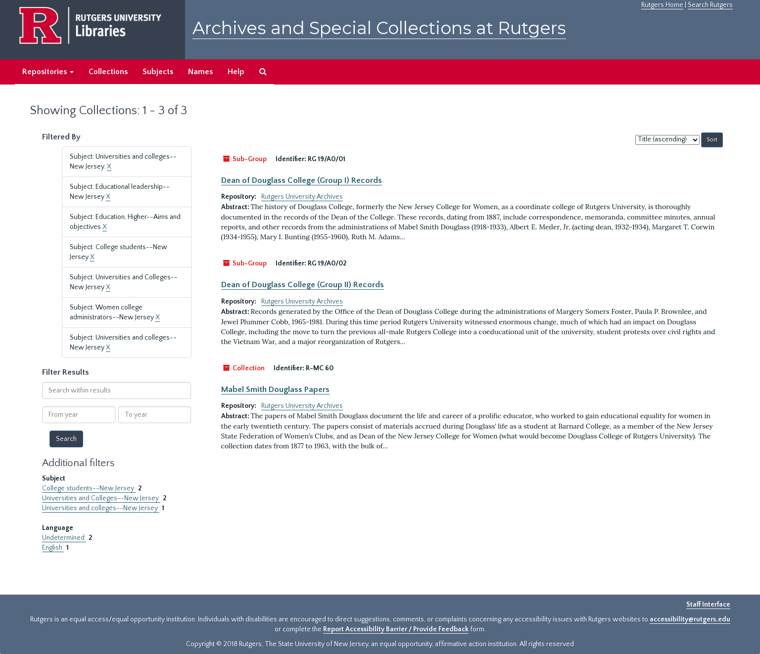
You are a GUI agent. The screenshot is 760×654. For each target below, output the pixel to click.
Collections (108, 71)
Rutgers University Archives (302, 197)
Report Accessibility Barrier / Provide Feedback (396, 629)
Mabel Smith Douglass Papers (275, 389)
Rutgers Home (662, 5)
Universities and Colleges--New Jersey (101, 498)
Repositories (48, 71)
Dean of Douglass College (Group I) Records (301, 180)
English (53, 548)
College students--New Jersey (89, 488)
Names (200, 71)
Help (236, 71)
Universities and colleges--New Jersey (100, 508)
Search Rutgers (710, 5)
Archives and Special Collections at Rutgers (379, 28)
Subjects (157, 71)
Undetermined (64, 538)
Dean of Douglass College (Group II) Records (302, 284)
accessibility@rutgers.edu (690, 619)
